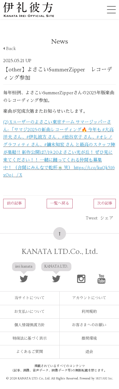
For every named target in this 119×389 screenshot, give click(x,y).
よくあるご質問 (29, 352)
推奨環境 (89, 338)
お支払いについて (29, 312)
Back (9, 48)
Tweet (91, 218)
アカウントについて (89, 298)
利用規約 (89, 312)
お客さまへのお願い (89, 325)
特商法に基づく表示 (29, 338)
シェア (106, 218)
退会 (89, 352)
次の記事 (104, 203)
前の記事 (14, 203)
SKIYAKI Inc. (104, 378)
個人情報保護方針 (29, 325)
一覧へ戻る (59, 203)
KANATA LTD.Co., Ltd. (60, 251)
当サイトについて (29, 298)
